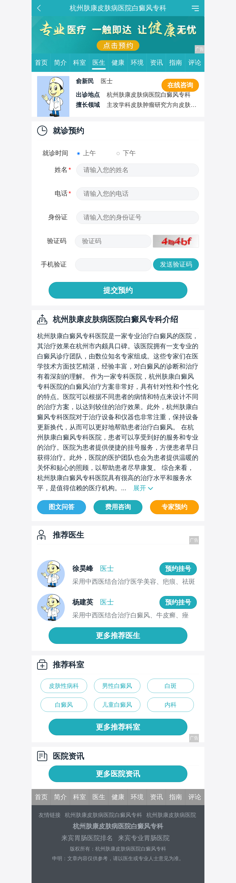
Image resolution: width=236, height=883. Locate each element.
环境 (139, 62)
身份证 (58, 217)
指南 (177, 62)
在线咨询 (180, 85)
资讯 (158, 62)
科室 (81, 62)
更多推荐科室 (118, 727)
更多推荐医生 (118, 635)
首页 (43, 62)
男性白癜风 (117, 685)
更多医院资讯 (118, 774)
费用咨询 (118, 506)
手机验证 (54, 264)
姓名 (61, 169)
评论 (194, 62)
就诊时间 (55, 153)
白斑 (171, 685)
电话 (61, 193)
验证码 (56, 240)
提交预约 (118, 290)
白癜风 (64, 704)
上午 (86, 153)
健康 (120, 62)
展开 (139, 488)
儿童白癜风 (117, 704)
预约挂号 (178, 568)
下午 (126, 153)
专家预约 (174, 506)
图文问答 (61, 506)
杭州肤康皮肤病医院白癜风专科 (103, 815)
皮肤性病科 (64, 685)
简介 (62, 62)
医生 (100, 62)
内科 (171, 704)
